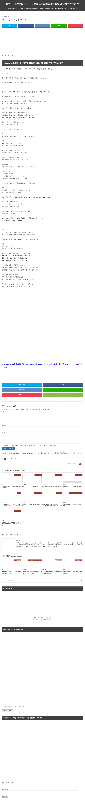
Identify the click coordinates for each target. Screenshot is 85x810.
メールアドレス (6, 789)
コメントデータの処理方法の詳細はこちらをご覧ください (62, 453)
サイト (4, 439)
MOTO (18, 540)
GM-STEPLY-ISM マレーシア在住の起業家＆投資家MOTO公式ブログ (42, 4)
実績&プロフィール (13, 8)
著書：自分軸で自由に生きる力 (29, 8)
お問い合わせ (73, 8)
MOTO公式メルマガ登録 (46, 8)
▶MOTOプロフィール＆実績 (42, 617)
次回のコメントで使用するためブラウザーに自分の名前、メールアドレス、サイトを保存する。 (30, 446)
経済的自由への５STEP (61, 8)
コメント (5, 411)
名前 (4, 425)
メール (4, 432)
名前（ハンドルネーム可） (9, 782)
